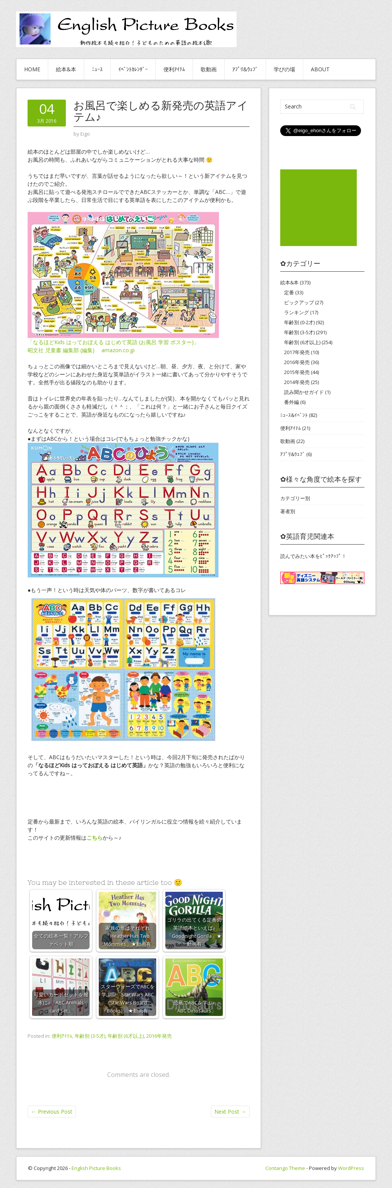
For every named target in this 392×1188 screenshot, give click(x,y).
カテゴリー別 (295, 498)
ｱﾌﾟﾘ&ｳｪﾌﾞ (245, 69)
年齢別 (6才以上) (126, 1035)
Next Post (230, 1111)
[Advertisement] (318, 207)
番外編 (291, 402)
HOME (32, 69)
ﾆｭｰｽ (97, 69)
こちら (95, 837)
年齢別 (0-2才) (299, 322)
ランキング (296, 312)
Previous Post (51, 1111)
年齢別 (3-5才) (90, 1035)
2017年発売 (297, 352)
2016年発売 (159, 1035)
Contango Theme (285, 1168)
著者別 (287, 511)
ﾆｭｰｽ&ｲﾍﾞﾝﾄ (294, 415)
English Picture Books (96, 1168)
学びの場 (284, 69)
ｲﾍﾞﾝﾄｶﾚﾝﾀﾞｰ (133, 69)
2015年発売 (297, 372)
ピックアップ (299, 302)
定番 (289, 292)
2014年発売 (297, 382)
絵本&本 (66, 69)
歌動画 (209, 69)
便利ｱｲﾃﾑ (174, 69)
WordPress (351, 1168)
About (320, 69)
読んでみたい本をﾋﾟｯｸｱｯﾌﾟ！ (313, 556)
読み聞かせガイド (304, 392)
